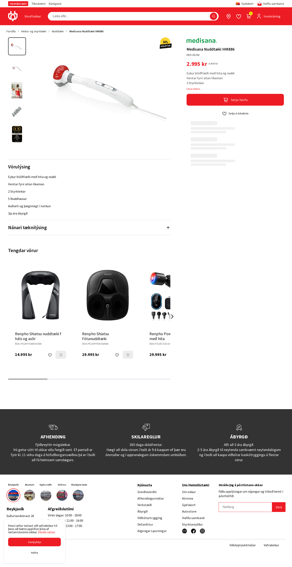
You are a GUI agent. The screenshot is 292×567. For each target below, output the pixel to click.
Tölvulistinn (38, 3)
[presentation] (33, 16)
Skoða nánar (46, 532)
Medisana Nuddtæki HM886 (86, 31)
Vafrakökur (271, 545)
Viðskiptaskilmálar (243, 545)
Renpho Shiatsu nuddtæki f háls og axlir (38, 336)
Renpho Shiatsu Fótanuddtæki (95, 336)
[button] (34, 542)
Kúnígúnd (55, 3)
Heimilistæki (18, 3)
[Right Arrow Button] (172, 316)
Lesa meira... (194, 89)
